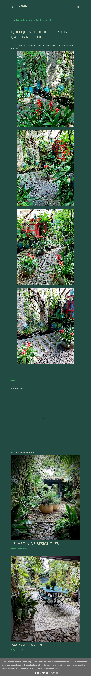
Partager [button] (13, 380)
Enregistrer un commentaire (26, 650)
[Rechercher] (78, 6)
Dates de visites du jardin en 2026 (33, 20)
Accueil (23, 6)
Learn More (41, 673)
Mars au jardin (26, 644)
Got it (54, 673)
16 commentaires (22, 548)
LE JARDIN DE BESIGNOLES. (35, 543)
